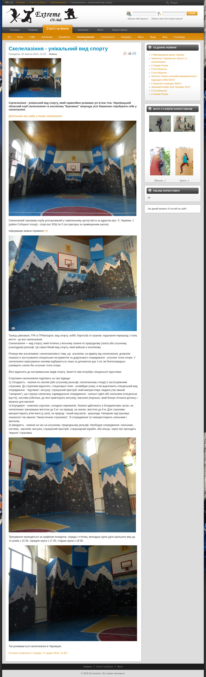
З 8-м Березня (159, 69)
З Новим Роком (159, 65)
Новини (87, 666)
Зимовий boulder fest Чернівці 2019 (170, 87)
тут (46, 230)
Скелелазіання (58, 2)
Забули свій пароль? (138, 19)
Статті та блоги (37, 2)
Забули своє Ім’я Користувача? (167, 19)
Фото (120, 666)
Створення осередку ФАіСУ (166, 83)
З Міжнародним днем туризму (167, 54)
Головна (20, 2)
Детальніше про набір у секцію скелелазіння (35, 116)
